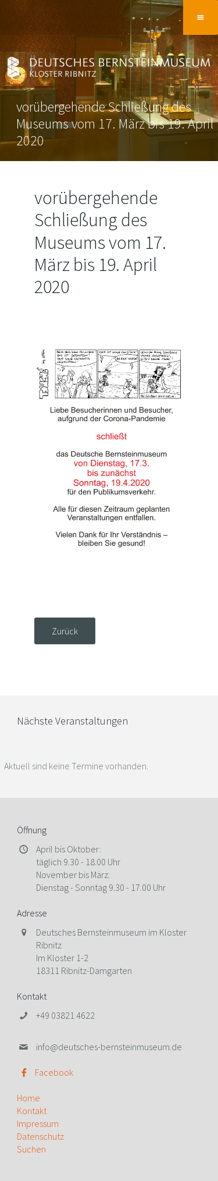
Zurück (65, 631)
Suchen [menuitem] (31, 1149)
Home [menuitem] (28, 1098)
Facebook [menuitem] (54, 1072)
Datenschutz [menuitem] (40, 1136)
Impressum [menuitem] (38, 1123)
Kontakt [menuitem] (32, 1110)
